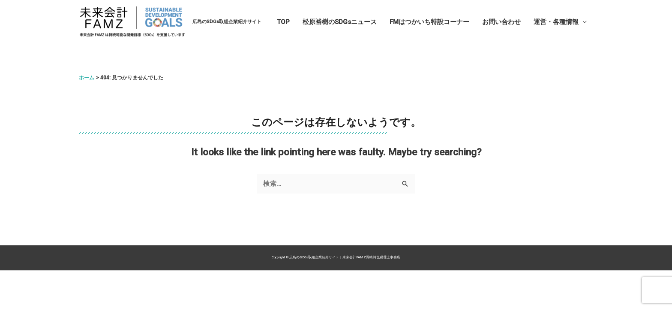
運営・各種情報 (556, 22)
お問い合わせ (501, 22)
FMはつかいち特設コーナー (429, 22)
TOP (283, 22)
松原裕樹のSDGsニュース (340, 22)
